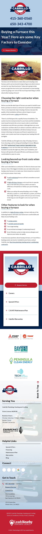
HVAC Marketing (13, 530)
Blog (7, 458)
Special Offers (10, 447)
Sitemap (31, 515)
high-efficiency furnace (15, 182)
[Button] (9, 50)
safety (17, 114)
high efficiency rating (17, 212)
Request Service (10, 487)
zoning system (12, 221)
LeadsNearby (29, 530)
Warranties (9, 455)
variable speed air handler (16, 223)
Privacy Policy (24, 515)
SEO (22, 530)
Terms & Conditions (13, 515)
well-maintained (13, 177)
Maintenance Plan (11, 452)
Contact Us (9, 490)
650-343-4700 (21, 24)
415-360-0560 (21, 18)
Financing (9, 450)
